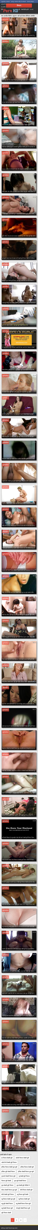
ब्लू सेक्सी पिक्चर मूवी (7, 1208)
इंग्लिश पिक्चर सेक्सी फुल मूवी (9, 1167)
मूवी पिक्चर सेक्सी (6, 1213)
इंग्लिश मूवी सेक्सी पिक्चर (8, 1171)
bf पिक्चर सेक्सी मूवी (6, 1158)
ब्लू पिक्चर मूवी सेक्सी (22, 1194)
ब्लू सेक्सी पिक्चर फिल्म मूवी (23, 1203)
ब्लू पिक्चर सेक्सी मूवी (24, 1199)
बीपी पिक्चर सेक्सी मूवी (26, 1190)
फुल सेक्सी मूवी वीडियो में (23, 1185)
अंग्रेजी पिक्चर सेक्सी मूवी (22, 1158)
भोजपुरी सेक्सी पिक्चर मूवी (23, 1208)
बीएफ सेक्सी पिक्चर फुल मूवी (9, 1190)
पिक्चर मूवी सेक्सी (6, 1181)
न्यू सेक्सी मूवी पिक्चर (24, 1176)
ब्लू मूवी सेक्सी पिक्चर (7, 1203)
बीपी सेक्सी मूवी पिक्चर (7, 1194)
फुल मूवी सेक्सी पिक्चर (20, 1181)
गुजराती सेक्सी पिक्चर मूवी (8, 1176)
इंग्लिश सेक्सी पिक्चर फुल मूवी (26, 1171)
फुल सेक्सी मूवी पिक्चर (7, 1185)
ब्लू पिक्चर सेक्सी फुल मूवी (8, 1199)
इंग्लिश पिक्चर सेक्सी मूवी (27, 1167)
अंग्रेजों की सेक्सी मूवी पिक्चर (9, 1162)
